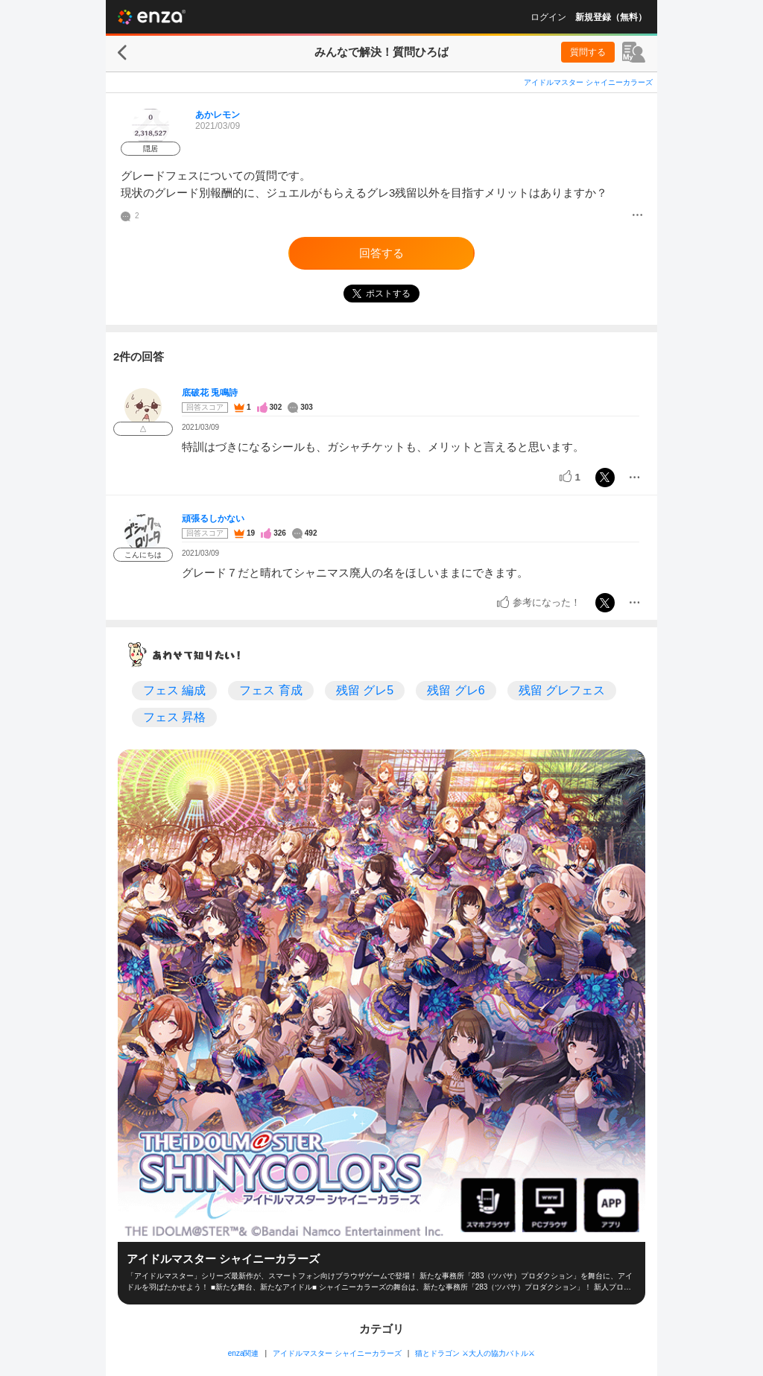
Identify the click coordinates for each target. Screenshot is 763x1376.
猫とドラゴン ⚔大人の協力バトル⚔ (475, 1353)
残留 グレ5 (364, 690)
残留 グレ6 (455, 690)
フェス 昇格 (174, 717)
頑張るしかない (213, 518)
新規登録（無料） (611, 17)
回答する (381, 253)
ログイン (548, 17)
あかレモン (217, 115)
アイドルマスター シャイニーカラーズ (588, 82)
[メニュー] (637, 216)
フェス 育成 (270, 690)
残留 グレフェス (562, 690)
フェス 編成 (174, 690)
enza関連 (243, 1353)
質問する (588, 52)
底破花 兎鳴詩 (210, 392)
